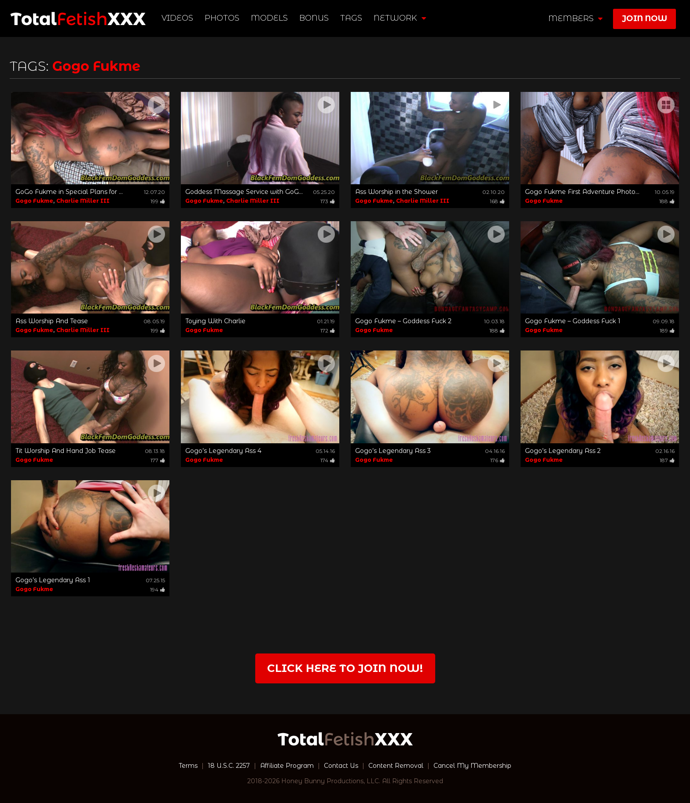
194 (157, 589)
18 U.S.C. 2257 (229, 766)
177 (157, 460)
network (400, 18)
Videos (177, 18)
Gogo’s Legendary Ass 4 (223, 451)
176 (497, 460)
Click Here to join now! (345, 668)
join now (644, 18)
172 (327, 330)
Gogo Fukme (34, 200)
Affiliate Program (287, 766)
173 (327, 201)
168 (497, 201)
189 (667, 330)
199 (157, 201)
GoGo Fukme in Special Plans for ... (69, 192)
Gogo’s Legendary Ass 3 (393, 451)
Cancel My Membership (472, 766)
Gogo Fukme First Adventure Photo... (582, 192)
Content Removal (395, 766)
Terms (188, 766)
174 (327, 460)
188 (667, 201)
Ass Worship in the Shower (396, 192)
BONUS (314, 18)
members (575, 18)
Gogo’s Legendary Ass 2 (563, 451)
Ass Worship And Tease (51, 321)
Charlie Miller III (83, 200)
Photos (222, 18)
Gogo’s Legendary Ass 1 (52, 580)
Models (269, 18)
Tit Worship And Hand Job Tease (65, 451)
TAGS (351, 18)
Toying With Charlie (215, 321)
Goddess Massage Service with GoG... (244, 192)
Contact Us (341, 766)
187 (667, 460)
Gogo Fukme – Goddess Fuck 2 (403, 321)
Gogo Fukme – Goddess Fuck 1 (572, 321)
